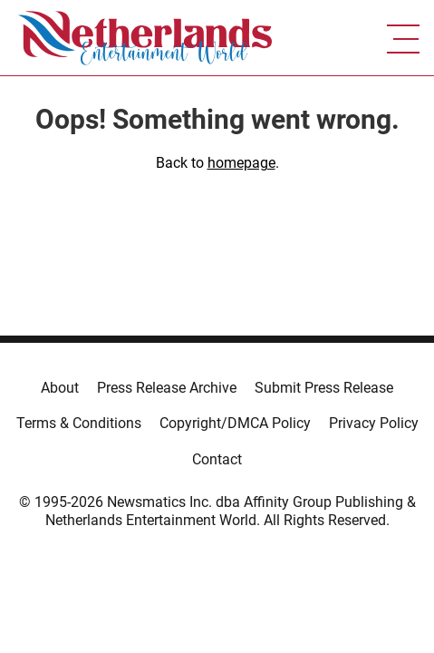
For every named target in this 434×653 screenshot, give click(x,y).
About (60, 387)
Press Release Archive (166, 387)
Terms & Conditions (78, 423)
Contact (217, 459)
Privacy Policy (374, 423)
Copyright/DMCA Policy (235, 423)
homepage (241, 162)
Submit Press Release (324, 387)
